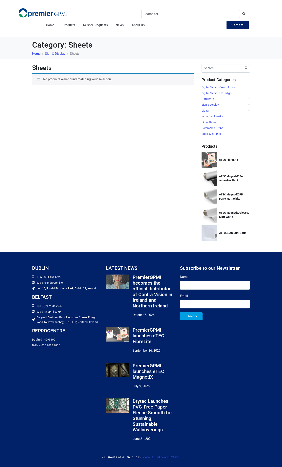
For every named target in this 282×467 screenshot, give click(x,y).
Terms (175, 457)
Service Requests (95, 25)
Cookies (149, 457)
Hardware (208, 98)
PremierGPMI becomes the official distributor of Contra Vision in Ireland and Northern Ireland (152, 292)
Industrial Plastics (213, 116)
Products (68, 25)
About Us (138, 25)
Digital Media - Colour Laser (218, 87)
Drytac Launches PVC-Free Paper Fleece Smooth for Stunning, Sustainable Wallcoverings (152, 415)
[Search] (244, 14)
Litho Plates (209, 122)
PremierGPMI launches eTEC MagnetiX (148, 371)
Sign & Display (210, 104)
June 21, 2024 (142, 439)
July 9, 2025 (141, 386)
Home (50, 25)
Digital (205, 110)
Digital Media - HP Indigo (216, 93)
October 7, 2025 (144, 315)
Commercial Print (212, 128)
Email (184, 296)
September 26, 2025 (147, 350)
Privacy (163, 457)
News (120, 25)
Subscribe (191, 316)
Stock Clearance (211, 133)
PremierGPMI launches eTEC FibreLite (148, 335)
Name (184, 277)
